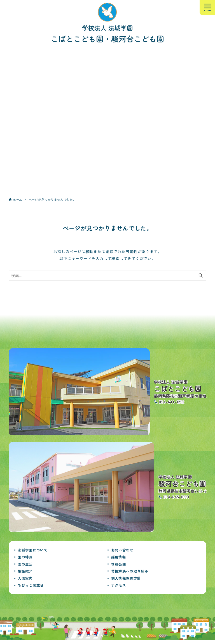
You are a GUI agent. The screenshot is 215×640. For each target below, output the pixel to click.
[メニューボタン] (207, 7)
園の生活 (25, 564)
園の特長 (25, 557)
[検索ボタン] (200, 275)
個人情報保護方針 (126, 578)
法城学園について (33, 550)
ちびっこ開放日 (31, 585)
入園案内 (25, 578)
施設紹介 (25, 571)
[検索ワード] (108, 275)
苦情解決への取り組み (130, 571)
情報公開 (118, 564)
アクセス (118, 585)
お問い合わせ (122, 550)
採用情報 (118, 557)
